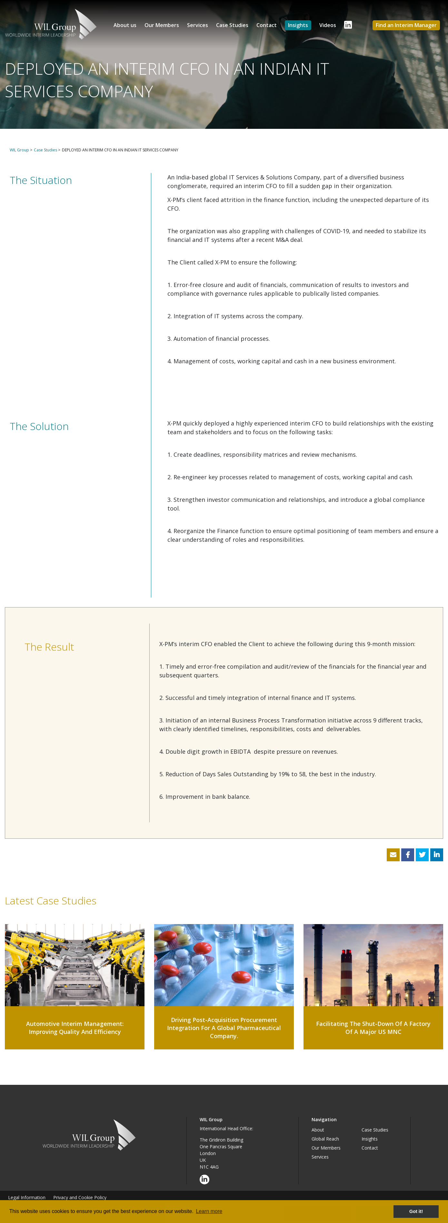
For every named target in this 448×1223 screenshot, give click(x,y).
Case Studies (232, 25)
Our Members (161, 25)
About (318, 1130)
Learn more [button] (209, 1211)
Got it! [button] (416, 1211)
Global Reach (325, 1139)
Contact (266, 25)
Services (197, 25)
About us (125, 25)
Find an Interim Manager (406, 25)
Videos (327, 25)
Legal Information (26, 1197)
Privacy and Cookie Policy (79, 1197)
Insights (298, 25)
